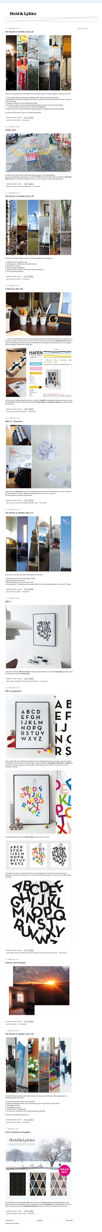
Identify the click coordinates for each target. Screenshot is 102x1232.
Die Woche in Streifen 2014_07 (19, 513)
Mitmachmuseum (19, 1103)
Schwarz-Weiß (34, 681)
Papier (36, 502)
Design (11, 681)
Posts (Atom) (15, 1223)
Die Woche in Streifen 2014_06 (19, 1034)
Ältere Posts (69, 1220)
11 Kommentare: (43, 681)
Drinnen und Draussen (15, 963)
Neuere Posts (9, 1220)
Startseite (39, 1220)
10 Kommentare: (36, 186)
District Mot (20, 99)
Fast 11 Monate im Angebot (17, 1132)
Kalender (20, 1213)
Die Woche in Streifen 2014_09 (19, 32)
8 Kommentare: (26, 120)
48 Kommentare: (63, 952)
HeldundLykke (27, 186)
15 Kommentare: (32, 411)
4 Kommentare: (43, 502)
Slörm (22, 578)
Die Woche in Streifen (15, 120)
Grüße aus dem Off (14, 289)
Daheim (12, 411)
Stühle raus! (10, 130)
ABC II (8, 601)
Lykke (15, 117)
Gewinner (15, 186)
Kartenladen (31, 502)
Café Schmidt (30, 107)
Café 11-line (24, 1101)
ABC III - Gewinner (13, 421)
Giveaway (21, 186)
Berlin (11, 186)
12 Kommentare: (23, 1024)
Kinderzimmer (42, 952)
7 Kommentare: (31, 1213)
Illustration (24, 681)
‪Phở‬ (6, 101)
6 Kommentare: (26, 591)
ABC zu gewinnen (13, 691)
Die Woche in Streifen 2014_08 (19, 196)
